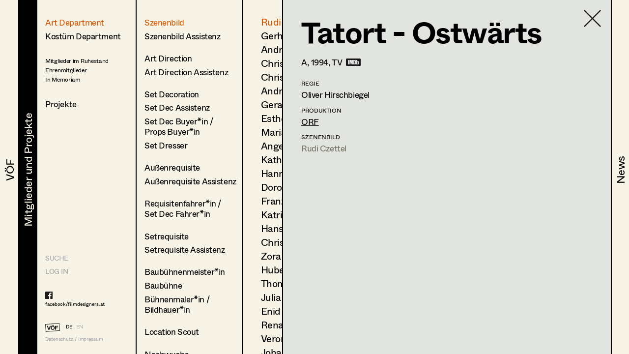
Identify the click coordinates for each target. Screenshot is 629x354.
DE (69, 326)
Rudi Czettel (323, 148)
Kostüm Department (83, 36)
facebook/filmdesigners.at (75, 304)
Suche (56, 258)
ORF (310, 121)
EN (79, 326)
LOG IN (56, 271)
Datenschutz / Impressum (74, 339)
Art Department (74, 22)
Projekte (61, 104)
